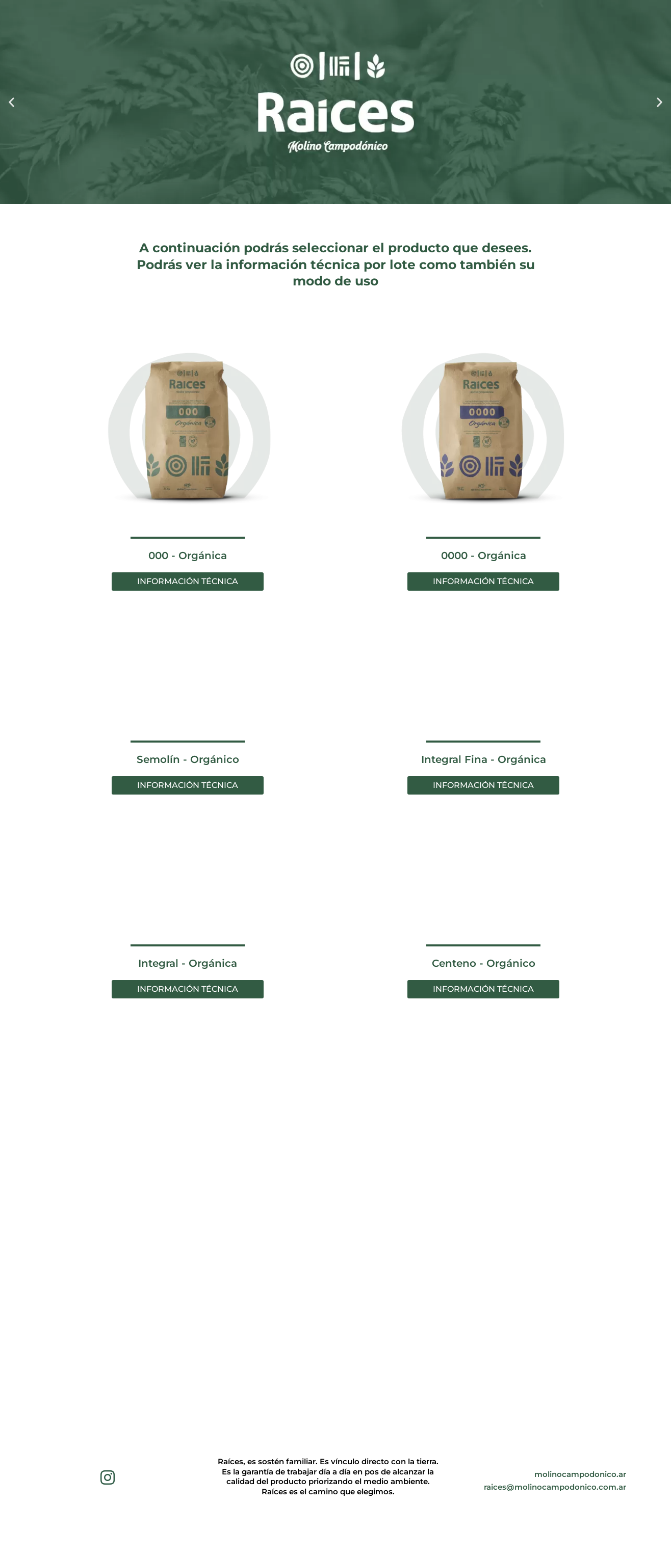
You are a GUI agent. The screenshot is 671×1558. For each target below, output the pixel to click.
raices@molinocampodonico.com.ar (555, 1482)
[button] (11, 102)
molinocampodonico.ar (580, 1469)
